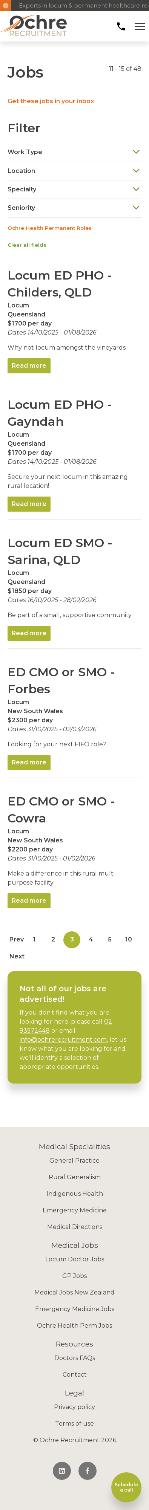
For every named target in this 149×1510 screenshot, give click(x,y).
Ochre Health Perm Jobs (74, 1325)
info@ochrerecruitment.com (63, 1039)
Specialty (74, 189)
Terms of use (74, 1423)
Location (74, 171)
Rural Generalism (75, 1177)
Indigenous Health (74, 1193)
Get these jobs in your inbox (51, 101)
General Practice (74, 1160)
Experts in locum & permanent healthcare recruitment (80, 5)
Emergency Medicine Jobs (74, 1309)
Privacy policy (74, 1407)
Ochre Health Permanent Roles (50, 228)
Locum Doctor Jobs (74, 1259)
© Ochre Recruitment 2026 (74, 1440)
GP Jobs (74, 1275)
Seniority (74, 208)
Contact (75, 1374)
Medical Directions (74, 1226)
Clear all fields (27, 245)
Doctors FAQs (74, 1358)
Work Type (74, 152)
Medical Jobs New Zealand (74, 1292)
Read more (29, 365)
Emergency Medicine (75, 1210)
